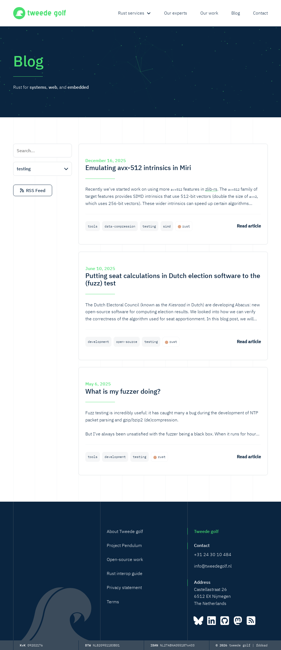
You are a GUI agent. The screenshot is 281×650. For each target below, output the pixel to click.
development (98, 342)
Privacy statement (124, 587)
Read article (249, 226)
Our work (209, 13)
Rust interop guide (124, 573)
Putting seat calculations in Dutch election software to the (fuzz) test (172, 279)
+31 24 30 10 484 (212, 554)
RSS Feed (32, 190)
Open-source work (125, 559)
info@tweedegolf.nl (213, 566)
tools (92, 226)
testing (149, 226)
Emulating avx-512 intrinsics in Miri (138, 167)
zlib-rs (211, 189)
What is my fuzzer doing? (123, 391)
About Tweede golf (125, 531)
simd (167, 226)
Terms (113, 601)
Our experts (175, 13)
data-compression (120, 226)
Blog (235, 13)
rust (186, 226)
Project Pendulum (124, 545)
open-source (126, 342)
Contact (260, 13)
